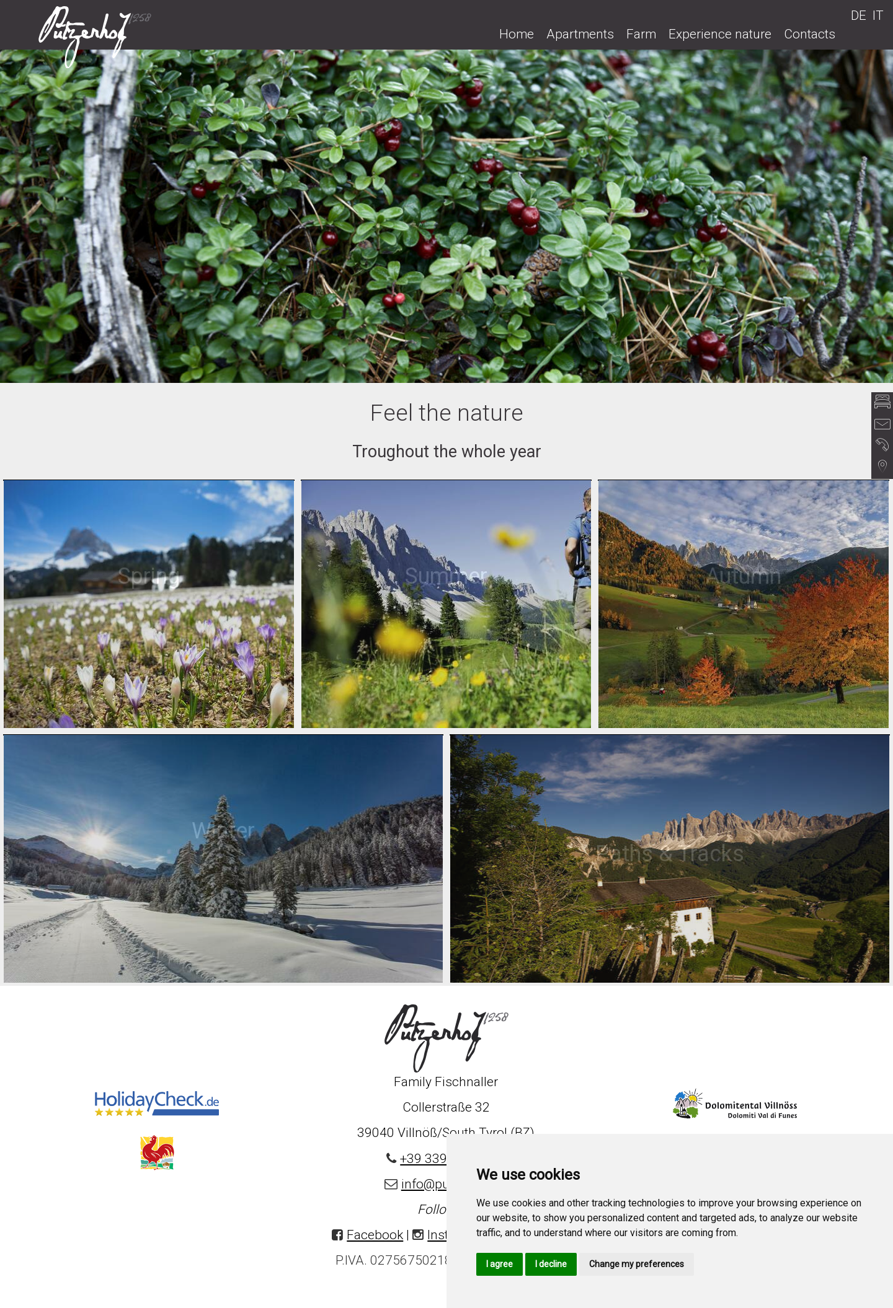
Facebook (375, 1234)
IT (878, 15)
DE (858, 15)
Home (516, 34)
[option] (446, 215)
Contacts (809, 34)
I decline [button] (551, 1264)
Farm (641, 34)
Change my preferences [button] (636, 1264)
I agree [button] (499, 1264)
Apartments (580, 34)
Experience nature (720, 34)
